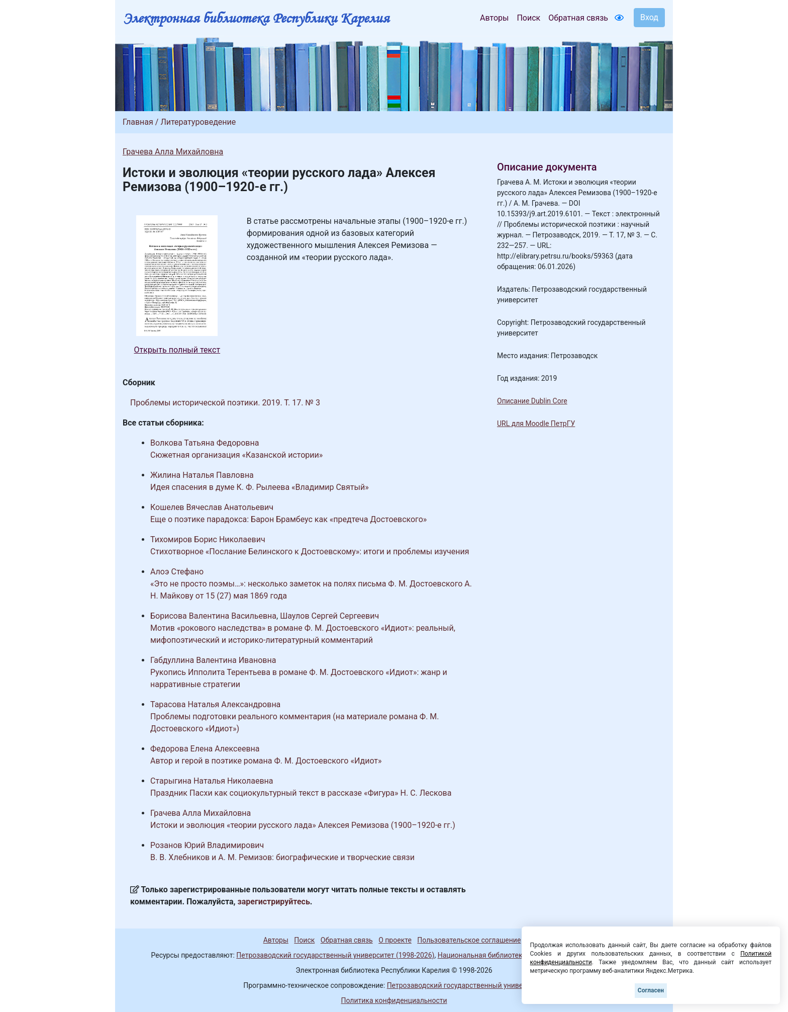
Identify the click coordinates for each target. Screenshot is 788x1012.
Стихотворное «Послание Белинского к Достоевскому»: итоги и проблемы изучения (309, 551)
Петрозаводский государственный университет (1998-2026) (335, 955)
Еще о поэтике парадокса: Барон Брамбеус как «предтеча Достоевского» (288, 519)
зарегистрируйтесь (274, 901)
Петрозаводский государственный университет (466, 985)
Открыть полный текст (177, 350)
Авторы (494, 18)
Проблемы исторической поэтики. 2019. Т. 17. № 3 (225, 402)
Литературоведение (198, 122)
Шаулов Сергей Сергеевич (329, 616)
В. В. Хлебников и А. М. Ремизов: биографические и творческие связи (282, 857)
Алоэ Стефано (177, 571)
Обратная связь (578, 18)
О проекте (395, 940)
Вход (649, 17)
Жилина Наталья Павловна (202, 475)
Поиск (528, 18)
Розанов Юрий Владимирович (207, 845)
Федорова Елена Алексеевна (205, 748)
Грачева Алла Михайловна (173, 151)
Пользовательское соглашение (469, 940)
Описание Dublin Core (532, 401)
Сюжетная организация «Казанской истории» (236, 455)
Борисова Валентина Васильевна (213, 616)
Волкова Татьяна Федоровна (204, 443)
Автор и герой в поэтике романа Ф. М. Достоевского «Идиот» (266, 761)
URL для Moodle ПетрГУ (536, 423)
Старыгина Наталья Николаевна (211, 781)
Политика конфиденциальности (394, 1000)
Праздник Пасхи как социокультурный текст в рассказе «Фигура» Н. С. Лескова (300, 793)
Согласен (651, 990)
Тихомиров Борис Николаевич (207, 539)
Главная (138, 122)
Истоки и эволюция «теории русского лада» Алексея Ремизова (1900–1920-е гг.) (302, 825)
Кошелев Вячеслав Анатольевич (211, 507)
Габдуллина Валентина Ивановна (213, 660)
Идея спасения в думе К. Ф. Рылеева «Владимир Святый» (259, 487)
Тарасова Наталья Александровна (215, 704)
